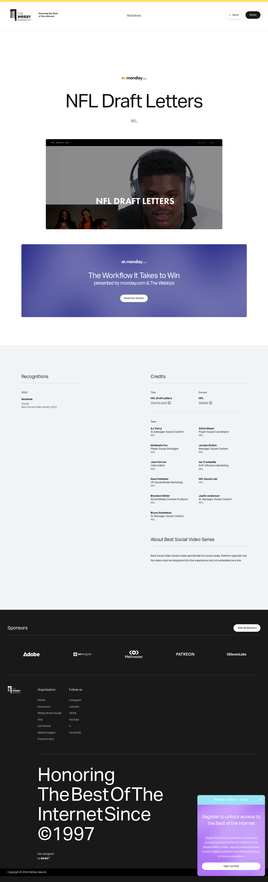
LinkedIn (74, 707)
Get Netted (44, 726)
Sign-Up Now (231, 866)
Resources (44, 707)
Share (253, 15)
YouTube (74, 719)
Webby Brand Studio (50, 713)
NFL (134, 121)
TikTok (72, 713)
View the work (159, 403)
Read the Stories (134, 298)
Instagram (75, 700)
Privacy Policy (46, 739)
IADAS (41, 700)
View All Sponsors (247, 628)
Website (203, 403)
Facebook (75, 732)
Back (233, 15)
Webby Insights (47, 732)
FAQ (40, 719)
